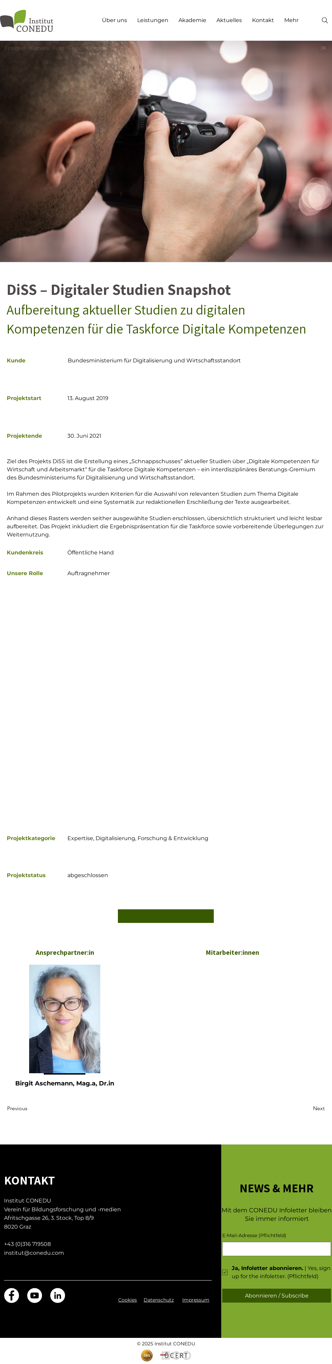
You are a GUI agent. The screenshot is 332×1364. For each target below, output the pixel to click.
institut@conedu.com (34, 1253)
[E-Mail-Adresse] (275, 1249)
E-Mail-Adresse (254, 1235)
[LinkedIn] (57, 1295)
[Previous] (29, 1108)
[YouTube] (34, 1295)
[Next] (308, 1108)
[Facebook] (11, 1295)
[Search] (325, 20)
